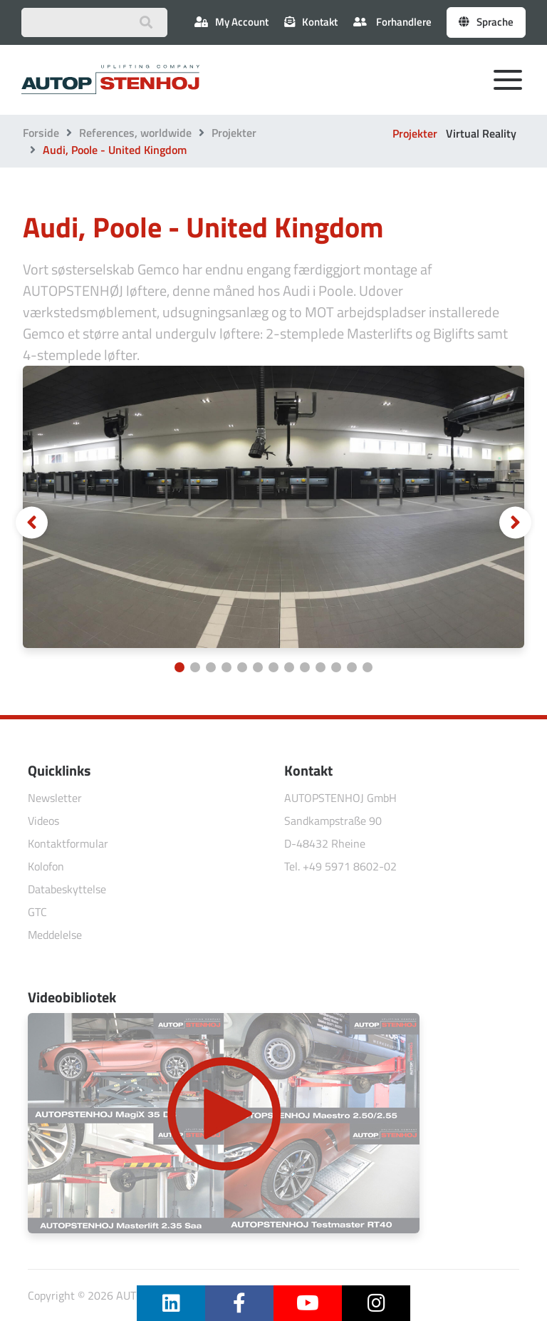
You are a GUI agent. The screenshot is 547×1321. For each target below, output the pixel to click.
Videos (43, 820)
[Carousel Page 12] (352, 667)
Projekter (234, 132)
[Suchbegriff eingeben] (94, 22)
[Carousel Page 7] (273, 667)
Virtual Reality (481, 133)
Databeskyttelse (67, 889)
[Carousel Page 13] (368, 667)
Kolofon (46, 866)
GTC (37, 911)
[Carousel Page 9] (305, 667)
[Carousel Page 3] (211, 667)
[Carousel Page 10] (320, 667)
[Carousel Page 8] (289, 667)
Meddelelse (55, 934)
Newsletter (55, 797)
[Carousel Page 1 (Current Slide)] (179, 667)
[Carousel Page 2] (195, 667)
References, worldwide (135, 132)
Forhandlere (392, 22)
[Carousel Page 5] (242, 667)
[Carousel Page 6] (258, 667)
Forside (41, 132)
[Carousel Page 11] (336, 667)
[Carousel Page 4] (226, 667)
